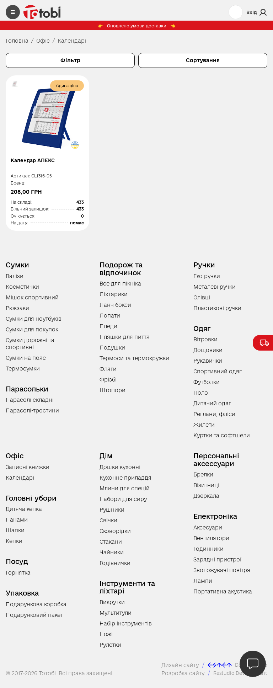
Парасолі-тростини (32, 413)
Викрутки (112, 605)
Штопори (112, 393)
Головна (17, 41)
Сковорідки (115, 534)
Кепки (14, 544)
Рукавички (207, 364)
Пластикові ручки (217, 311)
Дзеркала (206, 499)
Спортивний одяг (217, 374)
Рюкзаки (17, 311)
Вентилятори (211, 541)
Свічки (108, 523)
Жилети (204, 428)
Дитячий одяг (212, 406)
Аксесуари (207, 530)
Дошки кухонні (120, 470)
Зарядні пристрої (217, 562)
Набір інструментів (126, 626)
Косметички (22, 290)
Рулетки (110, 648)
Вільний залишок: (30, 211)
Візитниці (206, 488)
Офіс (43, 41)
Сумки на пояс (26, 361)
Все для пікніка (120, 286)
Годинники (208, 552)
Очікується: (23, 218)
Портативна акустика (222, 594)
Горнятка (18, 575)
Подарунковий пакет (34, 618)
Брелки (203, 477)
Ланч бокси (115, 308)
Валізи (14, 279)
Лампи (202, 584)
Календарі (20, 481)
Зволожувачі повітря (221, 573)
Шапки (15, 533)
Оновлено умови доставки (136, 28)
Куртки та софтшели (221, 438)
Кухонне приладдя (125, 481)
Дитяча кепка (24, 512)
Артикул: (20, 178)
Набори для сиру (123, 502)
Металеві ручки (214, 290)
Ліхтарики (114, 297)
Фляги (108, 372)
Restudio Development (236, 676)
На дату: (20, 225)
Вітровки (205, 342)
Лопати (110, 318)
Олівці (201, 300)
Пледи (108, 329)
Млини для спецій (125, 491)
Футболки (206, 385)
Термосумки (23, 371)
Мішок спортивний (32, 300)
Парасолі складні (30, 403)
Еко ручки (206, 279)
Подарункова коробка (36, 607)
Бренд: (18, 185)
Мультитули (116, 616)
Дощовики (208, 353)
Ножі (106, 637)
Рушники (112, 513)
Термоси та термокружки (134, 361)
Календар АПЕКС (37, 161)
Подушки (112, 350)
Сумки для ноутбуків (33, 322)
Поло (200, 396)
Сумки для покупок (32, 332)
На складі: (22, 204)
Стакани (111, 545)
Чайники (112, 555)
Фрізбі (108, 382)
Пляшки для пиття (125, 340)
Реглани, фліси (214, 417)
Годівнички (115, 566)
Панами (17, 522)
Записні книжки (27, 470)
